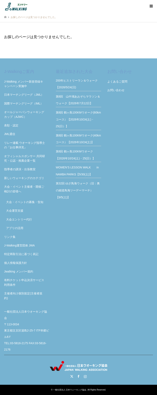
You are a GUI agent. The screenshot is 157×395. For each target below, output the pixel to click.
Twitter (71, 376)
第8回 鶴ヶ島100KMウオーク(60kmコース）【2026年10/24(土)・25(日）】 (78, 119)
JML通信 (9, 134)
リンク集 (10, 236)
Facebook (78, 376)
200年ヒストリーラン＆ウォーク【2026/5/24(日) (77, 84)
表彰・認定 (11, 125)
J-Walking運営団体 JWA (19, 245)
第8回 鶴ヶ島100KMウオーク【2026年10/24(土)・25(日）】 (75, 155)
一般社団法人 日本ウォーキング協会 (69, 390)
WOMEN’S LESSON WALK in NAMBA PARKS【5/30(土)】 (78, 171)
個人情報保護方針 (15, 262)
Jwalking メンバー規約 (18, 271)
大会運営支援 (14, 210)
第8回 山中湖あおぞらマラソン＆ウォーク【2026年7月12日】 (78, 100)
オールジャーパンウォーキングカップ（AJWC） (24, 114)
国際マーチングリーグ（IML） (23, 103)
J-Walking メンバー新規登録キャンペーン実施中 (23, 84)
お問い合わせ (115, 90)
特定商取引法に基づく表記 (21, 254)
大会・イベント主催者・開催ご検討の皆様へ (24, 189)
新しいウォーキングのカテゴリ (24, 178)
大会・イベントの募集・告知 (24, 202)
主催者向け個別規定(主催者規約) (23, 296)
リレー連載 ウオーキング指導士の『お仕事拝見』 (24, 145)
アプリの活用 (14, 228)
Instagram (85, 376)
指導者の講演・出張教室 (20, 169)
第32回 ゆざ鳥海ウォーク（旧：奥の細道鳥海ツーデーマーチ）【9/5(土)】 (78, 190)
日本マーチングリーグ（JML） (24, 94)
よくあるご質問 (117, 81)
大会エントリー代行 (19, 219)
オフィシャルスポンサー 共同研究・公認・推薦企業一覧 (24, 158)
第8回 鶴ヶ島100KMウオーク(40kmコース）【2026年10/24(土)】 (78, 139)
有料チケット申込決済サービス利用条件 (24, 282)
